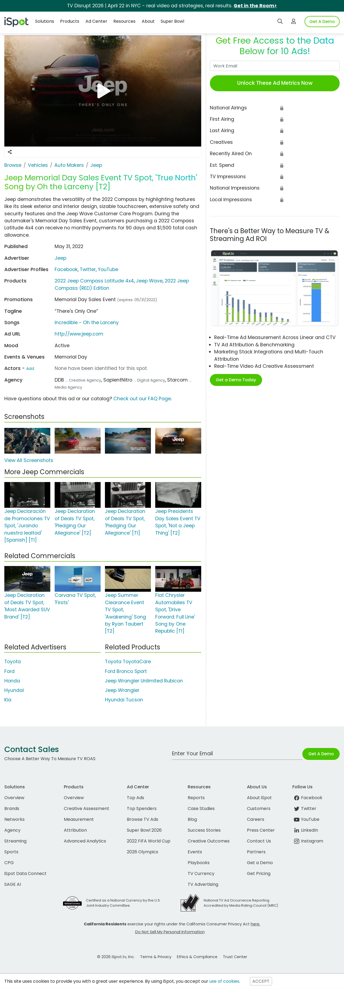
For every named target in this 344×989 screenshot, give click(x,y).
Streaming (15, 841)
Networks (14, 819)
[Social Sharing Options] (9, 152)
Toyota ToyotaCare (128, 661)
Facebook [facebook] (307, 798)
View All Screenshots (28, 460)
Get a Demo (260, 863)
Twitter (88, 269)
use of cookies (224, 981)
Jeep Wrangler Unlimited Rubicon (144, 681)
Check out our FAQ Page (142, 398)
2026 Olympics (142, 852)
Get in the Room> (255, 5)
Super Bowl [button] (172, 21)
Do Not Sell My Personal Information (170, 932)
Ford (9, 671)
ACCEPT (261, 981)
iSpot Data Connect (25, 873)
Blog (192, 819)
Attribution (75, 830)
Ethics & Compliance (197, 956)
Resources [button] (124, 21)
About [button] (148, 21)
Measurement (79, 819)
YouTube (108, 269)
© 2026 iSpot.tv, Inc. (116, 956)
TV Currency (201, 873)
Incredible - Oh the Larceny (87, 322)
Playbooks (199, 863)
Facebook (66, 269)
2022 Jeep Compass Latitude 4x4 (94, 281)
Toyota (12, 661)
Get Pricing (258, 873)
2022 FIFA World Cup (148, 841)
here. (255, 924)
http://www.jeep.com (79, 334)
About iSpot (259, 798)
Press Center (261, 830)
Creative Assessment (86, 808)
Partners (256, 852)
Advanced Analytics (85, 841)
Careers (255, 819)
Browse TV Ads (142, 819)
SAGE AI (12, 884)
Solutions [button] (44, 21)
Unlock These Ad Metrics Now (275, 83)
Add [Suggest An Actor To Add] (30, 368)
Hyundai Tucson (124, 700)
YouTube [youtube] (305, 819)
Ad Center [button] (96, 21)
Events (195, 852)
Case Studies (201, 808)
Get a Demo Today (236, 380)
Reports (196, 798)
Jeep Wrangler (122, 690)
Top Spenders (142, 808)
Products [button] (69, 21)
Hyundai (14, 690)
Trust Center (235, 956)
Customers (258, 808)
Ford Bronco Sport (126, 671)
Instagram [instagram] (307, 841)
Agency (12, 830)
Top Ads (135, 798)
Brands (11, 808)
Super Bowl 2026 (144, 830)
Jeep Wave (149, 281)
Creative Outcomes (209, 841)
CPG (9, 863)
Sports (11, 852)
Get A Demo (322, 21)
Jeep (60, 258)
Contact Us (259, 841)
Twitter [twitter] (304, 808)
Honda (12, 681)
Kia (7, 700)
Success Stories (204, 830)
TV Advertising (203, 884)
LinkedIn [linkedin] (305, 830)
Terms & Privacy (155, 956)
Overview (14, 798)
